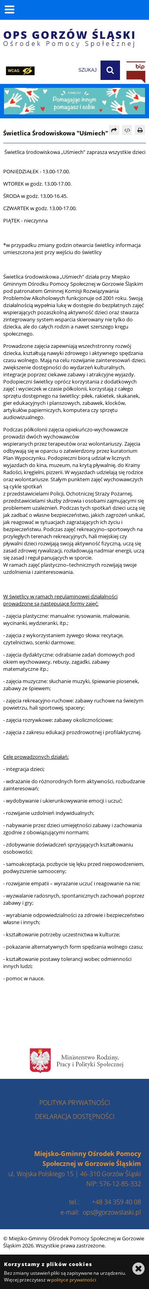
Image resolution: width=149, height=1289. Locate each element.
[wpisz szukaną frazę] (68, 70)
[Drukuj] (140, 130)
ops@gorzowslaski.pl (112, 1212)
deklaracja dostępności (74, 1116)
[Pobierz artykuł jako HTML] (127, 130)
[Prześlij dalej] (114, 130)
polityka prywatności (74, 1102)
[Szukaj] (110, 70)
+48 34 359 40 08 (116, 1202)
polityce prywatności (73, 1279)
